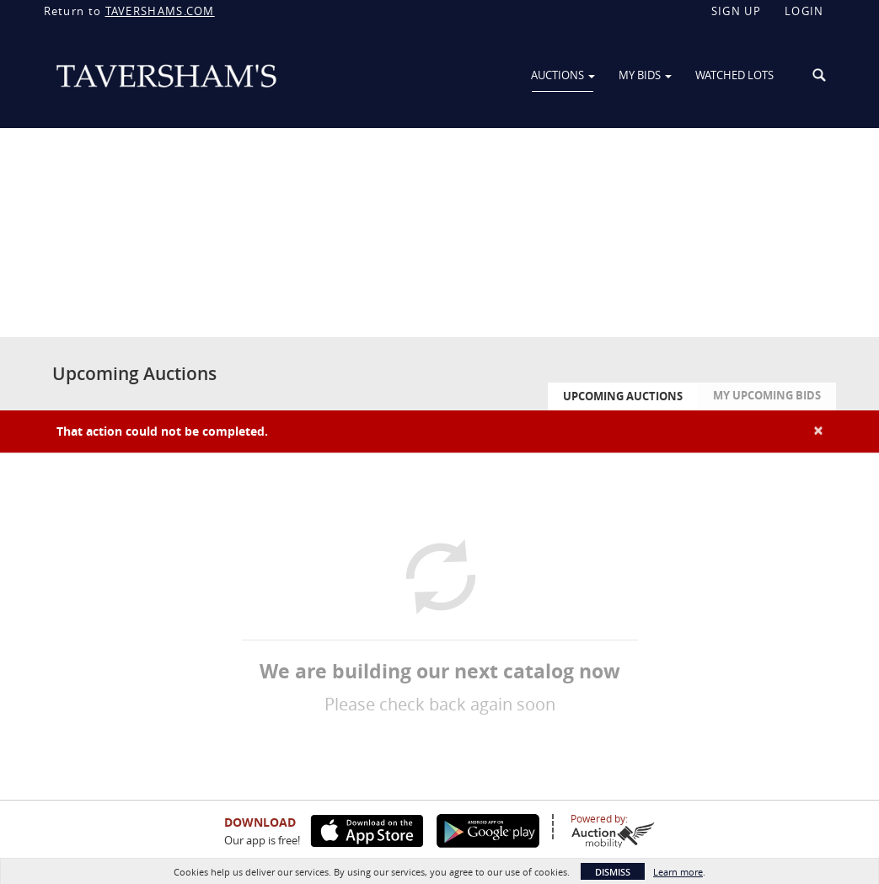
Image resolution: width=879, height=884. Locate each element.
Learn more (678, 871)
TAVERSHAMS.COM (160, 11)
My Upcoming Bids (767, 395)
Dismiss (612, 871)
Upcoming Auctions (623, 396)
